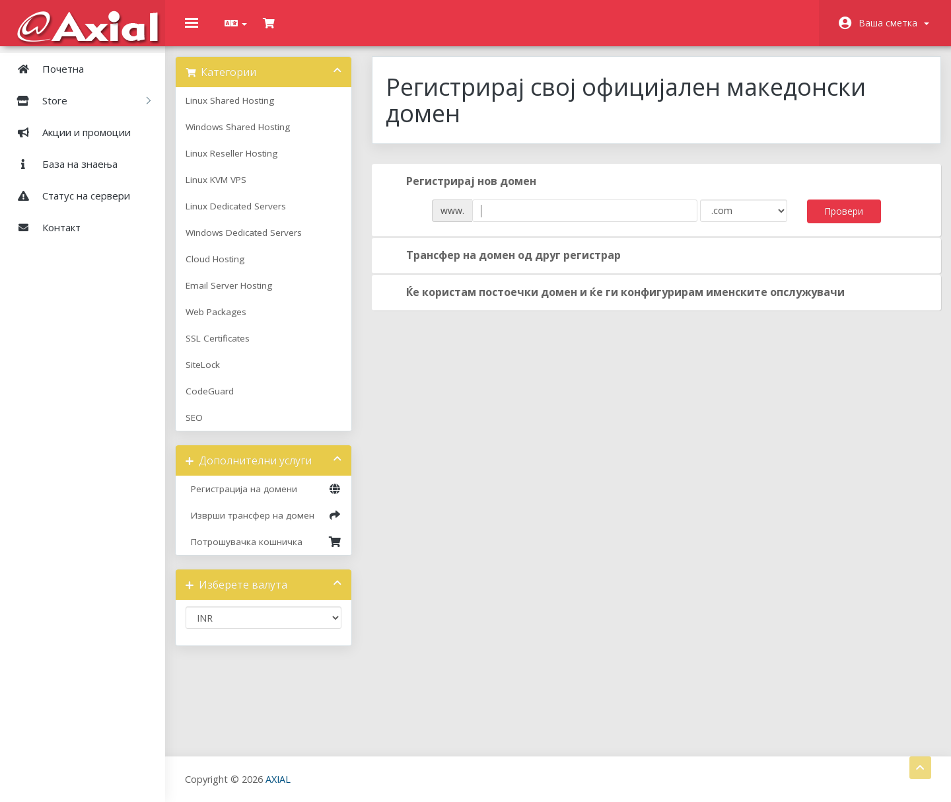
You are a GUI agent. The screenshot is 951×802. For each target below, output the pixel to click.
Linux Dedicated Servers (245, 216)
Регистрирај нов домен (465, 192)
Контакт (44, 227)
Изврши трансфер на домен (270, 525)
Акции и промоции (69, 132)
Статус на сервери (68, 195)
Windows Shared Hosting (247, 137)
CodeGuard (219, 401)
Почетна (45, 68)
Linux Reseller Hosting (241, 163)
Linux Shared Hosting (239, 110)
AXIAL (278, 778)
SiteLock (212, 375)
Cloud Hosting (224, 269)
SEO (204, 427)
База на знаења (62, 163)
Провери (836, 221)
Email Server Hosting (238, 295)
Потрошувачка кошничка (270, 552)
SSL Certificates (227, 348)
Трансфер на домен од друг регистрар (507, 265)
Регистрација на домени (270, 499)
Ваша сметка (894, 23)
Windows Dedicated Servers (253, 242)
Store (79, 100)
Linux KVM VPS (225, 190)
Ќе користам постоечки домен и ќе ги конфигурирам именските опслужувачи (619, 302)
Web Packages (225, 322)
